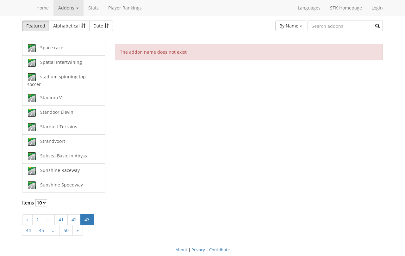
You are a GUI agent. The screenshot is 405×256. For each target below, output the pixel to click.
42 (74, 219)
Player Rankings (125, 8)
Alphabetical (69, 26)
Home (42, 8)
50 (66, 230)
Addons (68, 8)
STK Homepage (346, 8)
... (49, 219)
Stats (93, 8)
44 (28, 230)
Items (34, 202)
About (181, 250)
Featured (35, 26)
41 (61, 219)
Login (377, 8)
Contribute (219, 250)
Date (101, 26)
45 (41, 230)
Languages (309, 8)
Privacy (198, 250)
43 (87, 219)
